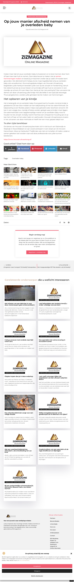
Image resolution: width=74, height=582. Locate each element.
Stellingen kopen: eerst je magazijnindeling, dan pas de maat (11, 175)
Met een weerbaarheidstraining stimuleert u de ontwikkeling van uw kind (18, 450)
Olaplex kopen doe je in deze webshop (19, 376)
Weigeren (37, 572)
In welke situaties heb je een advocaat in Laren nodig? (27, 188)
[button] (71, 555)
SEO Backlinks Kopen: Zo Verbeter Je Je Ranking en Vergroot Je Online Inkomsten (55, 543)
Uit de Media (53, 524)
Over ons (52, 527)
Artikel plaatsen (54, 532)
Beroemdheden (54, 521)
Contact (52, 535)
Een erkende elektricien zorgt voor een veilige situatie (19, 413)
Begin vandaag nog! (37, 235)
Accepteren (37, 567)
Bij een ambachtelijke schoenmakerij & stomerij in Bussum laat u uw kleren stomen (19, 487)
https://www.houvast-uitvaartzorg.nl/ (17, 139)
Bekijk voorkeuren (37, 577)
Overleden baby (17, 158)
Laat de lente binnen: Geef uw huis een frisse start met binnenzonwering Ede (62, 201)
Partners (52, 518)
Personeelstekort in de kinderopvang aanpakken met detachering (11, 214)
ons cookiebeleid (24, 561)
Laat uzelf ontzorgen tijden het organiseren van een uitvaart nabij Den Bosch (53, 377)
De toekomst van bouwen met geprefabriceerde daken (62, 214)
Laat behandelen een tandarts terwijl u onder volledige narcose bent (53, 304)
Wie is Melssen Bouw (61, 174)
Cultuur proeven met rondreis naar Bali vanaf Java (19, 340)
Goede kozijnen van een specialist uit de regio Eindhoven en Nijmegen (53, 450)
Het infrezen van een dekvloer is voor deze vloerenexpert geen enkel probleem (20, 304)
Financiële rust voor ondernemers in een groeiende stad (26, 175)
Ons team (53, 530)
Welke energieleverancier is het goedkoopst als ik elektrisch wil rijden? (53, 413)
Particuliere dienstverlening (37, 16)
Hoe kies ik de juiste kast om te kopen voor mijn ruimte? (45, 175)
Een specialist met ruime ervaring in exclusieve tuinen (52, 340)
